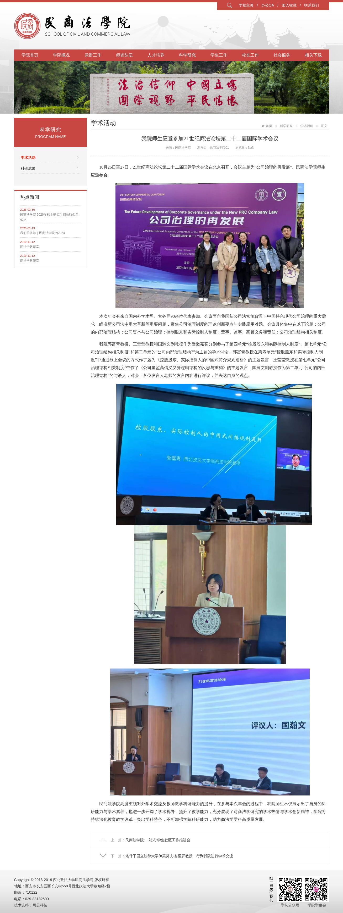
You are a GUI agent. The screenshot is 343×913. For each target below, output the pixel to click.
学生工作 (218, 55)
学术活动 (28, 157)
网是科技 (40, 905)
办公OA (267, 5)
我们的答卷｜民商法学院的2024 (42, 233)
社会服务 (281, 55)
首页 (269, 126)
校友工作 (250, 55)
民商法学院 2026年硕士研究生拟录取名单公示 (49, 217)
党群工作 (93, 55)
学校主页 (246, 5)
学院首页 (30, 55)
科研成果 (28, 168)
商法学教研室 (29, 261)
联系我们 (311, 5)
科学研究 (187, 55)
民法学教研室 (29, 247)
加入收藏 (289, 5)
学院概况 (61, 55)
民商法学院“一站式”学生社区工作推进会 (157, 840)
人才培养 (155, 55)
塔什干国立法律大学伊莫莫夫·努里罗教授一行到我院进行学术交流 (179, 856)
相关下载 (313, 55)
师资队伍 (124, 55)
